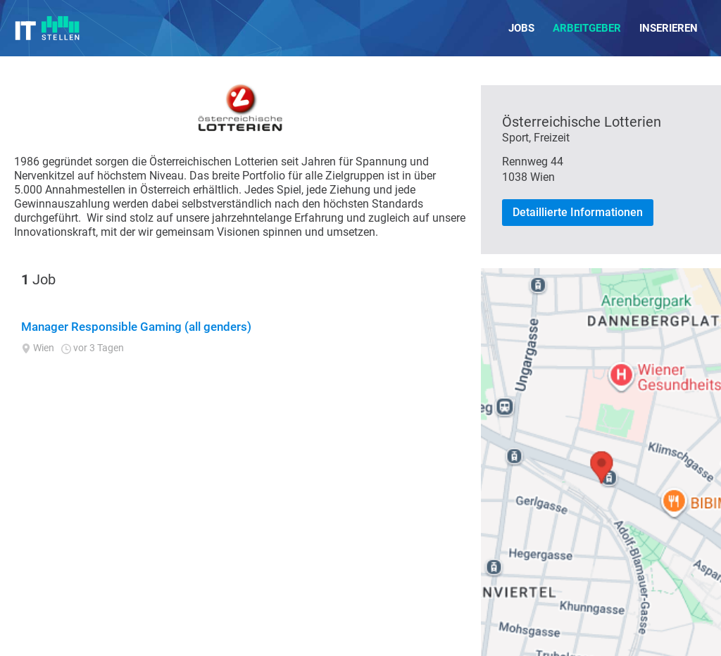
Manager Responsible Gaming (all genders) (136, 327)
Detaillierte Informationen (578, 212)
